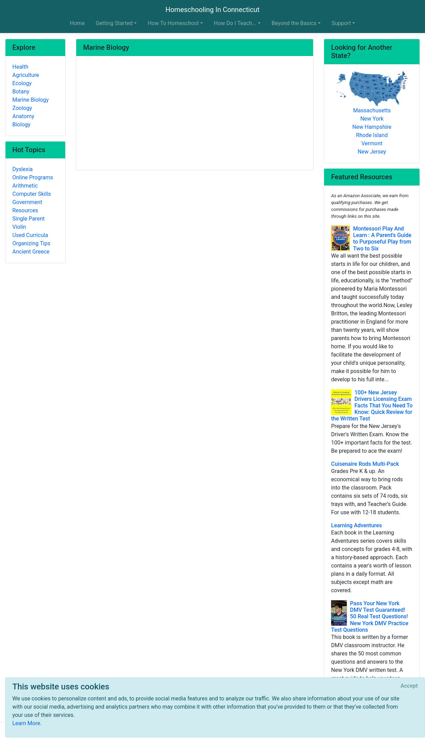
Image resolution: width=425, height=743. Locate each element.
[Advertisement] (194, 114)
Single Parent (28, 218)
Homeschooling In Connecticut (212, 9)
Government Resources (27, 206)
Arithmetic (25, 185)
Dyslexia (22, 169)
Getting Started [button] (114, 23)
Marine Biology (30, 100)
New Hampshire (371, 127)
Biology (21, 124)
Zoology (22, 108)
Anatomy (23, 116)
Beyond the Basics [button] (294, 23)
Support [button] (341, 23)
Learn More (26, 723)
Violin (19, 227)
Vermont (371, 143)
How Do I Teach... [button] (235, 23)
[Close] (409, 686)
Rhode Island (372, 135)
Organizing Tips (31, 243)
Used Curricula (30, 235)
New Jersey (372, 151)
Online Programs (32, 177)
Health (20, 67)
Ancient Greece (30, 251)
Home (77, 23)
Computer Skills (31, 194)
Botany (20, 91)
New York (371, 118)
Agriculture (25, 75)
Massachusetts (372, 110)
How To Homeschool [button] (173, 23)
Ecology (22, 83)
